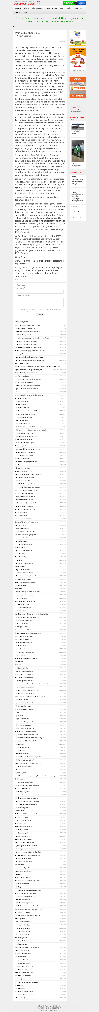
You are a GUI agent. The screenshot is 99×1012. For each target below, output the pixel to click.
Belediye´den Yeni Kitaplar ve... (40, 563)
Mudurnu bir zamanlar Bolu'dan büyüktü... (40, 852)
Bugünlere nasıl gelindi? (40, 747)
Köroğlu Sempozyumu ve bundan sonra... (40, 591)
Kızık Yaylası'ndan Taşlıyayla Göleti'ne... (40, 490)
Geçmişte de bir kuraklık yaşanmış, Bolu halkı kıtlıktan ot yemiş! (40, 775)
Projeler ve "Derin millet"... (40, 458)
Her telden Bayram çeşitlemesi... (40, 902)
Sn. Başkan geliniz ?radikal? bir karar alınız (40, 855)
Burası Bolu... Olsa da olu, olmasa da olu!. (40, 426)
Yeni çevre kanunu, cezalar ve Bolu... (40, 982)
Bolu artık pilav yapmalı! (40, 807)
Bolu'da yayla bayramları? (40, 791)
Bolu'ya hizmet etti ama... (40, 725)
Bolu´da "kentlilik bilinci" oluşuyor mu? (40, 617)
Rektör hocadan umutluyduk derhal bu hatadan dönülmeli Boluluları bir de (77, 214)
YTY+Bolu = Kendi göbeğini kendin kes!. (40, 385)
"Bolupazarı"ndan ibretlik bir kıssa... (40, 341)
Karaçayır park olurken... (40, 401)
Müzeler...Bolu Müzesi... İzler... (40, 972)
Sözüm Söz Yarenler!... (40, 512)
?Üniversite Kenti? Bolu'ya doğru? (40, 741)
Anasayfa (18, 8)
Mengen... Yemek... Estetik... (40, 629)
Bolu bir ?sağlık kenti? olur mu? (40, 728)
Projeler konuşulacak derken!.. (40, 439)
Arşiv (61, 8)
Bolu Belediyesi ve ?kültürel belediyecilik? (40, 756)
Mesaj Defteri (78, 8)
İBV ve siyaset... (40, 553)
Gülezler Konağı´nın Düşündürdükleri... (40, 576)
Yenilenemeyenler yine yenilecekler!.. (40, 461)
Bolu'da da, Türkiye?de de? (40, 829)
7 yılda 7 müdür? (40, 744)
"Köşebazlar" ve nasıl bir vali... (40, 499)
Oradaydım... (40, 588)
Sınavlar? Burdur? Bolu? (40, 788)
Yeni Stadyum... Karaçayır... (40, 912)
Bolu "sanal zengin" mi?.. (40, 423)
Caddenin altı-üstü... (40, 585)
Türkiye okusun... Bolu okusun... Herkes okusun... (40, 696)
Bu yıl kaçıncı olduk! (40, 944)
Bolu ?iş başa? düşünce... (40, 883)
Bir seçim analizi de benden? (40, 782)
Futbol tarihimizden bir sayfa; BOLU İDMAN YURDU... (40, 614)
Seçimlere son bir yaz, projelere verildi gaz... (37, 369)
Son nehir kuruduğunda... (40, 867)
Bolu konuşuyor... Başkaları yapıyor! (40, 848)
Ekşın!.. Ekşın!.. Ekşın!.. (40, 557)
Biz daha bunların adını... (40, 928)
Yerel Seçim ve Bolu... (40, 668)
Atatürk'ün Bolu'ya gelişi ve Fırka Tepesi (40, 325)
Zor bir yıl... (40, 874)
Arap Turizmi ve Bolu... (40, 376)
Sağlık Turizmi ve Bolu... (40, 363)
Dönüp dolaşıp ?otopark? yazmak (40, 731)
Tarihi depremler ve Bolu (40, 931)
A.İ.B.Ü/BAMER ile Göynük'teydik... (40, 483)
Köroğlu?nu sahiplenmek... (40, 899)
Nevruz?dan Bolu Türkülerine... (40, 677)
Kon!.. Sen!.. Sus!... (40, 525)
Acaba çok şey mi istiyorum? (40, 671)
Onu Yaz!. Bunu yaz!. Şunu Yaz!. (40, 652)
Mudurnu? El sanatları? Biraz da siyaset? (40, 801)
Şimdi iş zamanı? (40, 779)
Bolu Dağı (40, 887)
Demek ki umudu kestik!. (40, 649)
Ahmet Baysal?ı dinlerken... (40, 975)
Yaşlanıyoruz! (40, 715)
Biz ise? (40, 712)
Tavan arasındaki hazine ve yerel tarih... (40, 449)
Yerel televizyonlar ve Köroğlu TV (40, 893)
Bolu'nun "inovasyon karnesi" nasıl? (40, 328)
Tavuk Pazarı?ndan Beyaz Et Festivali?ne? (40, 763)
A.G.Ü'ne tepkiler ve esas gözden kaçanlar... (40, 347)
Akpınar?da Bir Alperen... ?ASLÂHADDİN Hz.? (40, 909)
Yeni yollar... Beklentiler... (40, 925)
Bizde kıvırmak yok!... (40, 598)
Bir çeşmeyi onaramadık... (40, 963)
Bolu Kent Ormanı (40, 956)
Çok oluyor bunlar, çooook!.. (40, 506)
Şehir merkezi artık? (40, 823)
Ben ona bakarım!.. (40, 541)
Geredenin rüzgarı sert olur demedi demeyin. (77, 182)
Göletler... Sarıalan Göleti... (40, 480)
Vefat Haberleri (52, 8)
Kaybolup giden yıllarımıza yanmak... (40, 845)
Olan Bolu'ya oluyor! (40, 833)
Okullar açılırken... (40, 918)
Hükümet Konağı (40, 998)
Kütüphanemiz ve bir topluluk (40, 991)
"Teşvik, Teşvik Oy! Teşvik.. (40, 639)
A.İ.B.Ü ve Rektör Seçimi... (40, 579)
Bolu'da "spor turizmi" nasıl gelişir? (40, 411)
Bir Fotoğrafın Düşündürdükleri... (40, 531)
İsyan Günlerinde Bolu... (40, 604)
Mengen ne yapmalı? (40, 937)
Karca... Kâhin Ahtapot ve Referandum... (40, 487)
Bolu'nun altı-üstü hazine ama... (40, 693)
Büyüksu (40, 769)
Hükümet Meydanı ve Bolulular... (40, 452)
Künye (26, 12)
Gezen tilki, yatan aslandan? (40, 766)
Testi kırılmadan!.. (40, 566)
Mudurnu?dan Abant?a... (40, 950)
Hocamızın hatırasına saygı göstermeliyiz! (40, 379)
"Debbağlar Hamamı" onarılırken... (40, 496)
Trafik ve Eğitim (40, 979)
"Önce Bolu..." (40, 664)
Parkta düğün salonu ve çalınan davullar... (40, 890)
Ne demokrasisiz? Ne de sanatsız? (40, 814)
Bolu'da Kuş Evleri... (40, 645)
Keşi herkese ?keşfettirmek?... (40, 702)
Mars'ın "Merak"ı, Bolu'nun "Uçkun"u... (40, 372)
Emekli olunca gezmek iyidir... (40, 839)
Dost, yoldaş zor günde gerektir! (40, 687)
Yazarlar (68, 8)
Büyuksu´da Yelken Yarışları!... (40, 550)
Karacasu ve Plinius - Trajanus (40, 994)
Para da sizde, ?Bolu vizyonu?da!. (40, 896)
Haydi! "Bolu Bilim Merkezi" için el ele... (40, 388)
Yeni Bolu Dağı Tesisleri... (40, 398)
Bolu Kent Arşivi (40, 988)
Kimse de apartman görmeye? (40, 709)
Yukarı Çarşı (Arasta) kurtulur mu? (40, 582)
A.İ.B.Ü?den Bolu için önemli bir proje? (40, 794)
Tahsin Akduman (40, 810)
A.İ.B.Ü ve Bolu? (40, 750)
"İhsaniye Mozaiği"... (40, 404)
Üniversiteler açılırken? (40, 753)
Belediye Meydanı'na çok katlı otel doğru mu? (40, 360)
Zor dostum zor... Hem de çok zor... (40, 842)
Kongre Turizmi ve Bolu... (40, 569)
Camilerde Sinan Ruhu (40, 934)
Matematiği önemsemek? (40, 836)
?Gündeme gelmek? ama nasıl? (40, 680)
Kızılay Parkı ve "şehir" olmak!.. (40, 636)
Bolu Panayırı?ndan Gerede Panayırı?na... (40, 915)
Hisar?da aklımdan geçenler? (40, 721)
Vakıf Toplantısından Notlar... (40, 642)
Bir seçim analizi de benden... (40, 417)
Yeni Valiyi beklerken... (40, 515)
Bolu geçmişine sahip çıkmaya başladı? (40, 785)
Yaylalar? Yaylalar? (40, 772)
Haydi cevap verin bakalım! (40, 861)
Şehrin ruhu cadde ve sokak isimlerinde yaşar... (40, 395)
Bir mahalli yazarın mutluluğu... (40, 572)
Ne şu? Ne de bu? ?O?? (40, 817)
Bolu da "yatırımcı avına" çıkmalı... (40, 414)
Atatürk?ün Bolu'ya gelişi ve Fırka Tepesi (40, 947)
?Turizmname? (40, 985)
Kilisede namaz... (40, 465)
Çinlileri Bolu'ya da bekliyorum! (40, 674)
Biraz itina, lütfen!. (40, 610)
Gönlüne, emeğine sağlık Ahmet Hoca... (40, 690)
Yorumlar (18, 12)
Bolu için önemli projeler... (40, 706)
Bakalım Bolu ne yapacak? (40, 858)
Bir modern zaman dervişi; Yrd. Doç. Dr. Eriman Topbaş (40, 338)
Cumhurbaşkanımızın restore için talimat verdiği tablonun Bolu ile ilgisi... (40, 367)
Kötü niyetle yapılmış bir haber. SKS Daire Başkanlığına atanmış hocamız (77, 197)
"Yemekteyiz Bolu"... (40, 537)
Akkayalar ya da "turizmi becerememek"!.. (40, 633)
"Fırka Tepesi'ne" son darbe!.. (40, 455)
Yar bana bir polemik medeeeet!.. (40, 509)
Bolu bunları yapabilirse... (40, 407)
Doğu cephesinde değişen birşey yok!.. (40, 658)
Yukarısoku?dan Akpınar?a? (40, 826)
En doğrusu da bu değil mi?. (40, 471)
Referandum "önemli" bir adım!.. (40, 477)
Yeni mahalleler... (40, 864)
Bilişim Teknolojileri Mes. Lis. (40, 966)
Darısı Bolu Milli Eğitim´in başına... (40, 601)
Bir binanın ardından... (40, 969)
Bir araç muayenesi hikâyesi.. (40, 607)
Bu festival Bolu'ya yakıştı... (40, 334)
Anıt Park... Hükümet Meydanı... (40, 493)
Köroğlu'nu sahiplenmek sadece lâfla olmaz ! (40, 357)
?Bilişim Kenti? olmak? (40, 718)
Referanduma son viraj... (40, 468)
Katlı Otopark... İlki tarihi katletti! (40, 940)
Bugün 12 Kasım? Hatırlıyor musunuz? (40, 734)
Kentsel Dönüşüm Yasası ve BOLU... (40, 382)
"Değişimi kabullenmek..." (40, 528)
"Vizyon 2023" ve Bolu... (40, 623)
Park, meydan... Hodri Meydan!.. (40, 595)
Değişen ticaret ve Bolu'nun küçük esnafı (40, 880)
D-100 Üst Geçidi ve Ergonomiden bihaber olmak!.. (40, 430)
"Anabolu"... (40, 560)
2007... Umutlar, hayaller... (40, 877)
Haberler (26, 8)
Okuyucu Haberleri (38, 8)
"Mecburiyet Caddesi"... (40, 626)
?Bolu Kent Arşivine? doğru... (40, 921)
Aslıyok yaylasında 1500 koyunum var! (40, 798)
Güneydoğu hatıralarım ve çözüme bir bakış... (40, 353)
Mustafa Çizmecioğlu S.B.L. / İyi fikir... (40, 503)
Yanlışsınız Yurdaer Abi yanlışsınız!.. (40, 534)
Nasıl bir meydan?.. (40, 445)
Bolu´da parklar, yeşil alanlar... (40, 620)
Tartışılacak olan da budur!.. (40, 518)
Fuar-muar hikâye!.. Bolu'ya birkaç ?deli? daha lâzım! (40, 683)
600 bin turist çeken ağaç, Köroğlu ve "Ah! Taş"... (40, 350)
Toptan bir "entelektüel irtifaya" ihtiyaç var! (40, 474)
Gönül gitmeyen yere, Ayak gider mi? (40, 804)
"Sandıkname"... (40, 661)
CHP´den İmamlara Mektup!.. (40, 544)
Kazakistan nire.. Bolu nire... (40, 871)
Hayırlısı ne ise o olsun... (40, 420)
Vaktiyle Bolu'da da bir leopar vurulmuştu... (40, 331)
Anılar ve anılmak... (40, 547)
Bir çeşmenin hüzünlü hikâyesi (40, 960)
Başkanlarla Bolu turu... (40, 699)
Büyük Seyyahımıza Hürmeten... (40, 433)
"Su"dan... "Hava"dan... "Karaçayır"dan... (40, 522)
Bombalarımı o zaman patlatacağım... (40, 436)
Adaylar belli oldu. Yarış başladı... (40, 442)
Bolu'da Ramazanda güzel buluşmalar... (40, 906)
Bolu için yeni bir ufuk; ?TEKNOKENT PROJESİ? (40, 737)
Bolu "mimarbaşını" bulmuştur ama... (40, 391)
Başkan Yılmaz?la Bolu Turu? (40, 820)
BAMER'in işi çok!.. (40, 655)
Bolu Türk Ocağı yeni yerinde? (40, 760)
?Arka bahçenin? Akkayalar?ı (40, 953)
